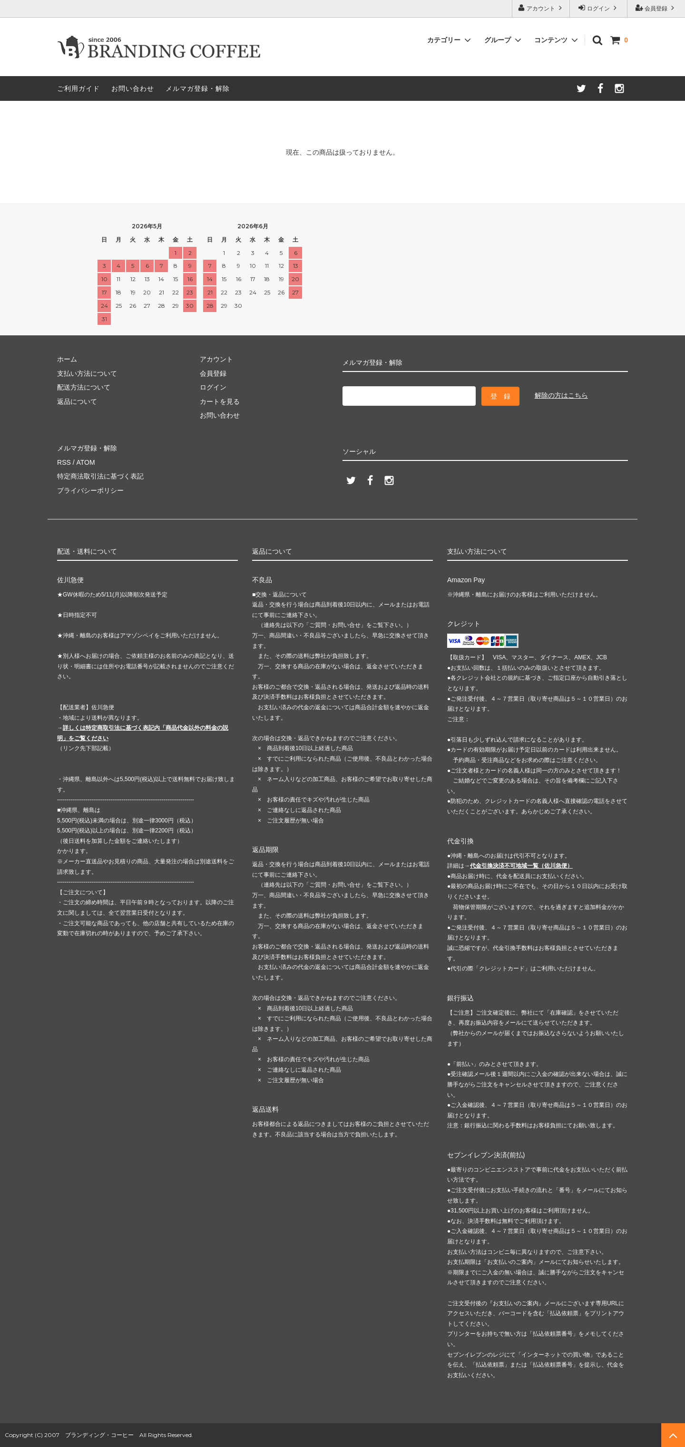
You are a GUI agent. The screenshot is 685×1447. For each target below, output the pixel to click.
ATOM (85, 462)
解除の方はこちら (561, 395)
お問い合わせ (132, 88)
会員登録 (656, 8)
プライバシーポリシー (90, 490)
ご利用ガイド (78, 88)
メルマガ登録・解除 (198, 88)
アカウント (541, 8)
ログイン (598, 8)
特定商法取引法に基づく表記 (100, 476)
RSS (64, 462)
